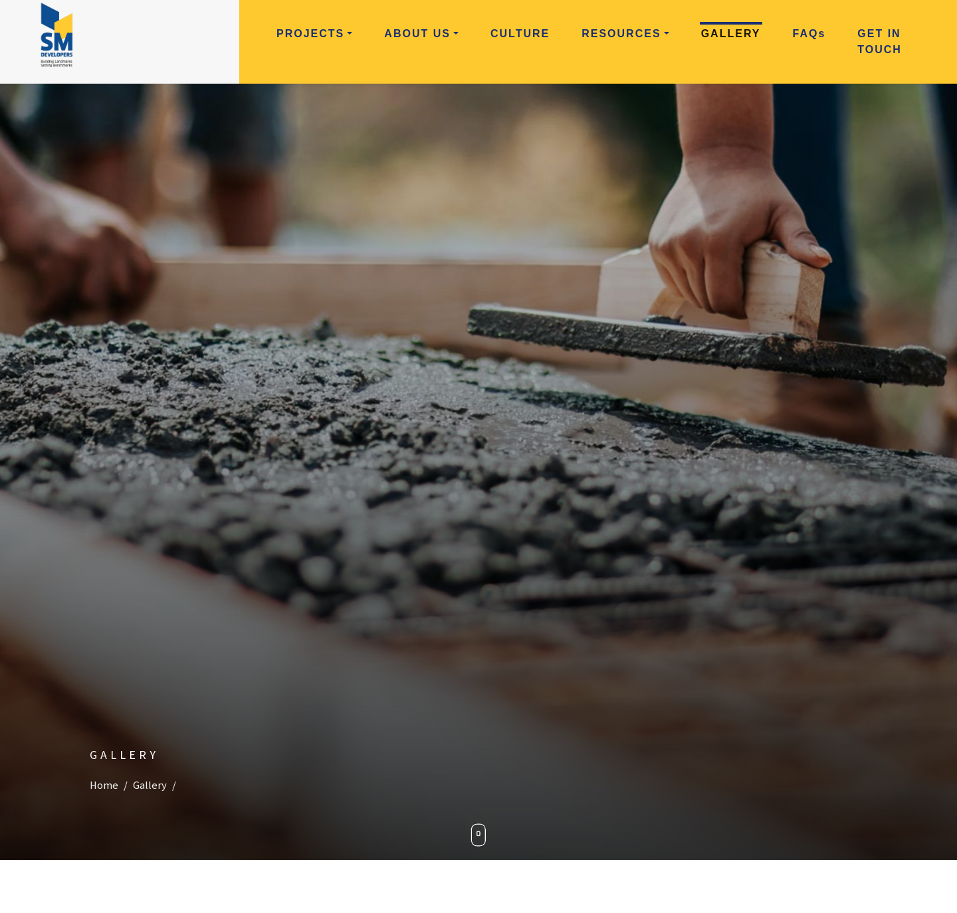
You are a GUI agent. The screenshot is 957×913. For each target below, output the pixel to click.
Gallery (731, 33)
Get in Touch (879, 41)
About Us (417, 33)
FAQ (809, 33)
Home (104, 785)
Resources (621, 33)
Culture (520, 33)
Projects (310, 33)
